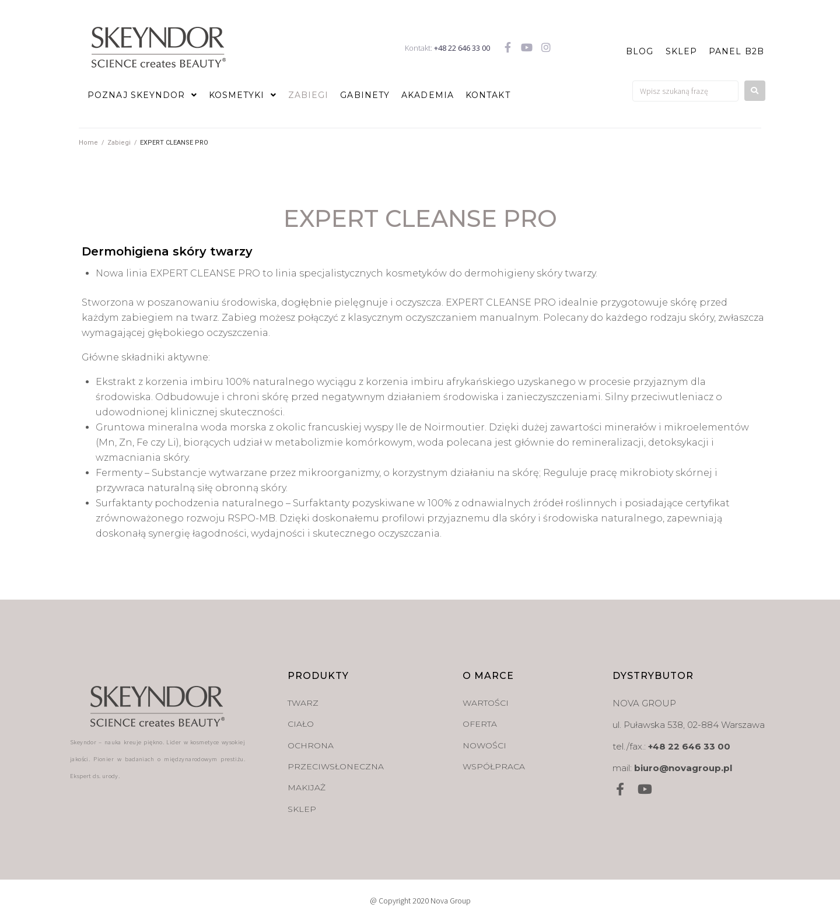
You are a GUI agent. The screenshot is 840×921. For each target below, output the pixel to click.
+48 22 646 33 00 (462, 48)
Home (88, 142)
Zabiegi (119, 142)
